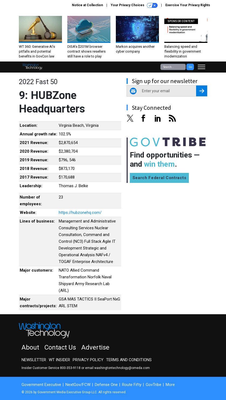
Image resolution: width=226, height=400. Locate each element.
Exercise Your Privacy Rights (187, 5)
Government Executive (41, 384)
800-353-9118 (70, 368)
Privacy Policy (88, 359)
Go (190, 67)
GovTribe (153, 384)
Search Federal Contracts (159, 177)
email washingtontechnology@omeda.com (117, 368)
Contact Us (60, 347)
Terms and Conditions (129, 359)
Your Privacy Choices (134, 5)
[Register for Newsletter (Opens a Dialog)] (201, 91)
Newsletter (34, 359)
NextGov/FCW (78, 384)
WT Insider (59, 359)
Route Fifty (131, 384)
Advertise (95, 347)
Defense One (106, 384)
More (170, 384)
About (30, 347)
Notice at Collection (87, 5)
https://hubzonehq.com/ (80, 212)
